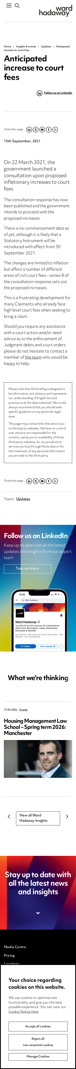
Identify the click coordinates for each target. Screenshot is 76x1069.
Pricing (9, 955)
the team (33, 358)
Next (67, 816)
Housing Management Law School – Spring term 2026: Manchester (35, 727)
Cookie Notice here (23, 1019)
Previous (9, 816)
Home (7, 46)
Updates (46, 46)
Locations (11, 964)
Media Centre (15, 947)
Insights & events (26, 46)
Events (23, 710)
